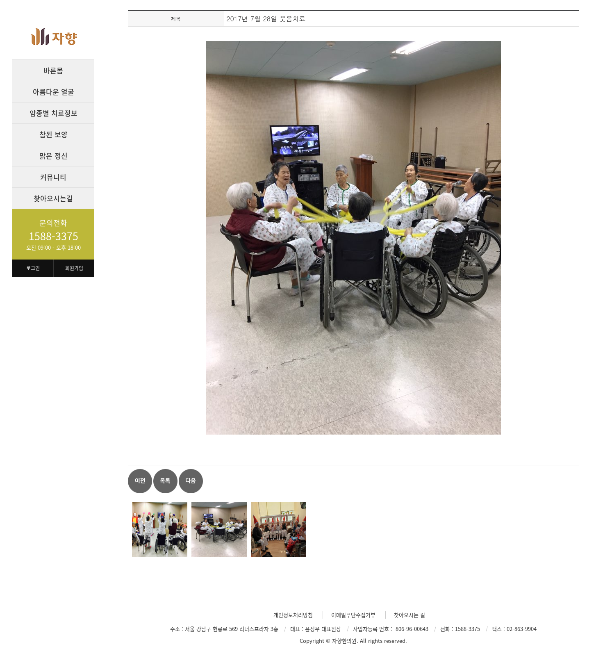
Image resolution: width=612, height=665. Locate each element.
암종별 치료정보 (53, 113)
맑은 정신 (53, 155)
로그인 (33, 268)
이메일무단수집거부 (353, 615)
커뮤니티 (53, 177)
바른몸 (53, 70)
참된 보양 (53, 134)
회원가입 (74, 268)
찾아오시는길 (53, 198)
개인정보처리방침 (293, 615)
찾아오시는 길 (409, 615)
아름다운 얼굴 (53, 92)
